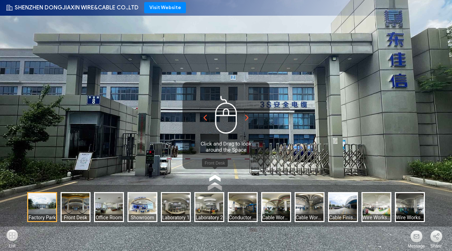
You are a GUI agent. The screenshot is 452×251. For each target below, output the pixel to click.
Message (416, 246)
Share (436, 246)
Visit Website (165, 7)
